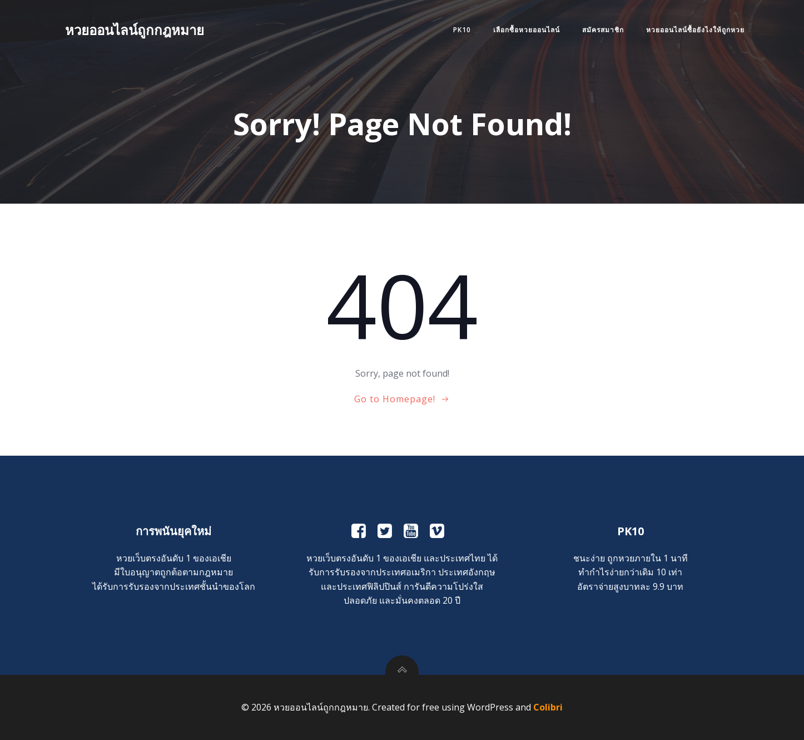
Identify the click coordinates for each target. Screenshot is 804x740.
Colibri (548, 707)
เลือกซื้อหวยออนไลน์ (526, 29)
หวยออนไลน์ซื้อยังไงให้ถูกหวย (695, 29)
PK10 (462, 29)
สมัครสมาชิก (603, 29)
